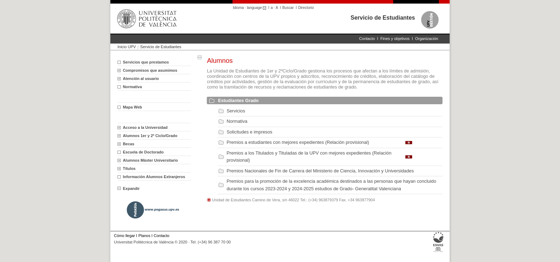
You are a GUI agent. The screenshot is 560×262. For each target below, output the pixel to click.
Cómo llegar (124, 235)
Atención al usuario (141, 78)
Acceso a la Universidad (145, 127)
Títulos (129, 168)
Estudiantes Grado (238, 100)
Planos (144, 235)
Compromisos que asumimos (150, 70)
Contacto (367, 38)
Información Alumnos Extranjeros (154, 177)
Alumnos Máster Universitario (150, 160)
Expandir (129, 188)
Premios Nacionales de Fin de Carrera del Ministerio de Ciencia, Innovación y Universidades (320, 170)
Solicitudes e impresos (249, 132)
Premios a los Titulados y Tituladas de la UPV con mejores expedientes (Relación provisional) (308, 156)
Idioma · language (250, 8)
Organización (426, 38)
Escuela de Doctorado (143, 152)
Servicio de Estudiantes (382, 18)
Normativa (132, 87)
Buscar (288, 8)
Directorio (306, 8)
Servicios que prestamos (146, 62)
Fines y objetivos (395, 38)
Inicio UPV (127, 47)
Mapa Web (132, 107)
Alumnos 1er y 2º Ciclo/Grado (150, 135)
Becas (128, 144)
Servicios (235, 111)
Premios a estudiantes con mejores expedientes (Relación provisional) (297, 142)
